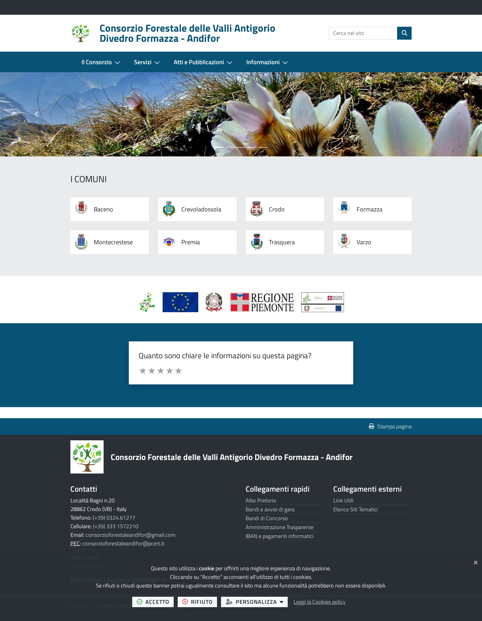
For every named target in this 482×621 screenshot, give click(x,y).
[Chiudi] (475, 561)
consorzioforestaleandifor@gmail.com (131, 535)
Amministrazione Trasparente (280, 527)
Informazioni (263, 62)
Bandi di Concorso (267, 518)
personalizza (257, 601)
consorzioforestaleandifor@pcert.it (123, 543)
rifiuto (199, 601)
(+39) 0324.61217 (114, 517)
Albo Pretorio (261, 500)
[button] (36, 114)
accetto (155, 601)
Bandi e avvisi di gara (270, 509)
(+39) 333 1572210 (115, 526)
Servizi (143, 62)
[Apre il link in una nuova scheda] (184, 304)
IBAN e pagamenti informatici (280, 536)
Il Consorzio (96, 62)
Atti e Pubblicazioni (199, 62)
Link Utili (343, 500)
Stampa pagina (390, 426)
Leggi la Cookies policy (320, 602)
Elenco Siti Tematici (355, 509)
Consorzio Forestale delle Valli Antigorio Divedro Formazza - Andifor (232, 456)
